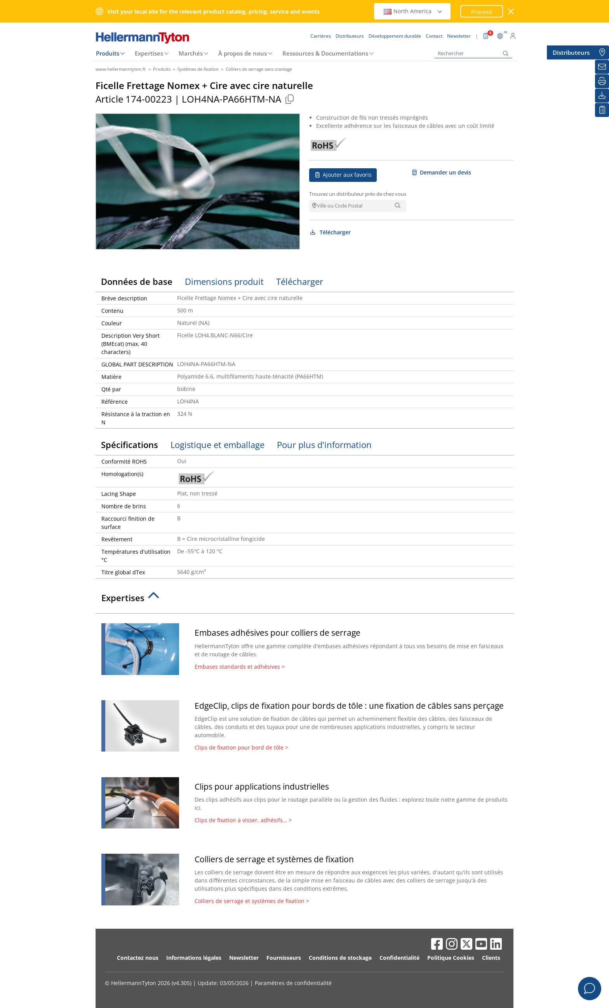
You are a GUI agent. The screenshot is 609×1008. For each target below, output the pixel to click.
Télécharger (330, 232)
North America (413, 11)
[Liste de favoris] (602, 110)
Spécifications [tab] (129, 444)
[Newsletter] (602, 67)
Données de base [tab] (136, 281)
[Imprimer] (602, 81)
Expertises (149, 53)
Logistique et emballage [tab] (217, 444)
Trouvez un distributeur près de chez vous (357, 193)
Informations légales (193, 957)
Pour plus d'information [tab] (324, 444)
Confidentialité (399, 957)
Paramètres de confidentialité (293, 983)
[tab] (304, 600)
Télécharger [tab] (299, 281)
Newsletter (244, 957)
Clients (491, 957)
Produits (107, 53)
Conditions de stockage (340, 957)
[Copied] (289, 99)
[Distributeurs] (602, 52)
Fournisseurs (283, 957)
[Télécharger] (602, 96)
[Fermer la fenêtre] (511, 11)
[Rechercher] (473, 53)
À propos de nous (242, 53)
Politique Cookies (450, 957)
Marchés (191, 53)
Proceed (481, 12)
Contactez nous (137, 957)
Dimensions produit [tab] (224, 281)
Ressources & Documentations (325, 53)
